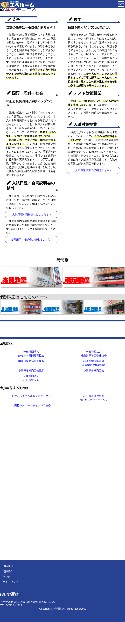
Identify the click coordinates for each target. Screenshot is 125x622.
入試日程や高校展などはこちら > (31, 274)
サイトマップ (10, 582)
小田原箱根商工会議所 (31, 519)
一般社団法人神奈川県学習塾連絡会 (94, 502)
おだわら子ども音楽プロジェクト (31, 545)
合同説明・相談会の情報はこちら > (31, 299)
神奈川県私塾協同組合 (31, 510)
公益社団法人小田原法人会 (31, 527)
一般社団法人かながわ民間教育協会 (31, 502)
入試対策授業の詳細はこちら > (93, 230)
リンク (6, 576)
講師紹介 (8, 571)
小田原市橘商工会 (93, 519)
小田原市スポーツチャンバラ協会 (31, 554)
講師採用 (8, 566)
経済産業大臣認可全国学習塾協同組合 (93, 512)
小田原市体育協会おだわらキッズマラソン (93, 547)
